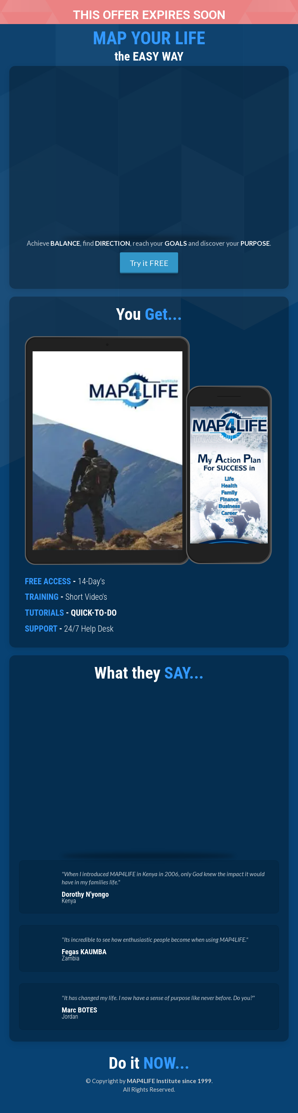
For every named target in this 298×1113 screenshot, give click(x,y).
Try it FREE (149, 262)
